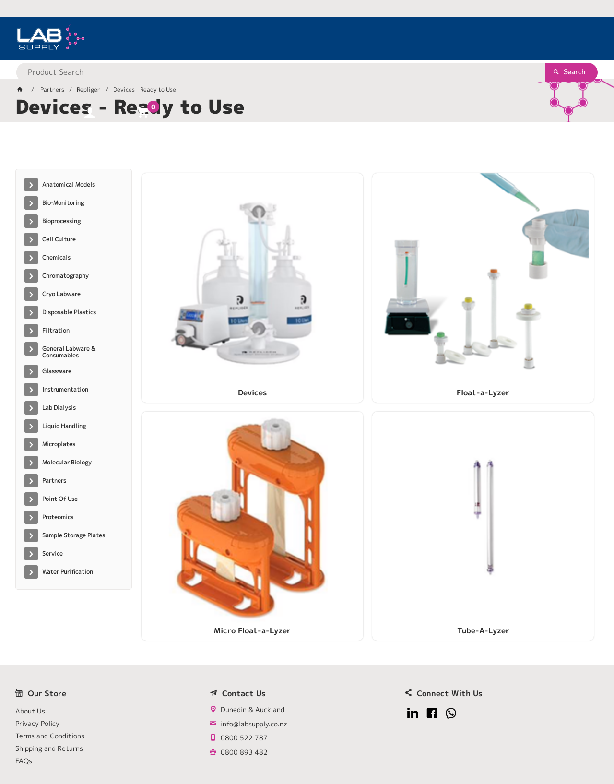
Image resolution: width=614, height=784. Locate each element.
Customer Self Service (129, 746)
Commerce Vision (200, 746)
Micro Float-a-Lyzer (425, 296)
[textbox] (290, 38)
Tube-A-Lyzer (541, 296)
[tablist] (307, 149)
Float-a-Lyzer (309, 296)
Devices (194, 296)
